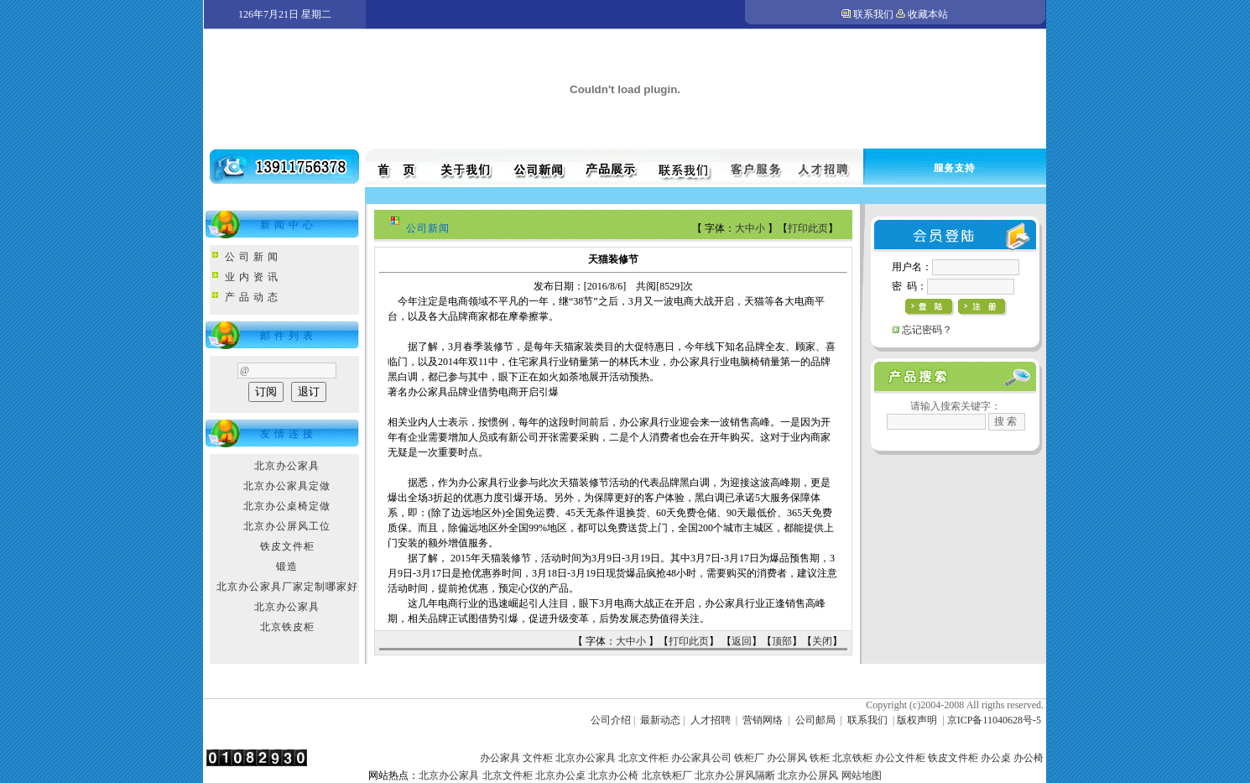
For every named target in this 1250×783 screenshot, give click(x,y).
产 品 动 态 (252, 297)
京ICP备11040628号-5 (994, 720)
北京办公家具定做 (287, 486)
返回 (742, 641)
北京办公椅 (613, 775)
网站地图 (861, 775)
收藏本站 (928, 14)
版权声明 (917, 720)
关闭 (822, 641)
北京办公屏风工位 (287, 526)
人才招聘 (710, 720)
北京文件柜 (643, 758)
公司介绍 (611, 720)
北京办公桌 (560, 775)
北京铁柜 (852, 758)
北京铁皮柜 (287, 627)
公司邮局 (815, 720)
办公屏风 (787, 758)
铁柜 (820, 758)
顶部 (782, 641)
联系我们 (873, 14)
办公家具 (500, 758)
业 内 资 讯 (252, 277)
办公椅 (1028, 758)
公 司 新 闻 (252, 257)
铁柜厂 (749, 758)
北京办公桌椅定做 (287, 506)
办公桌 (996, 758)
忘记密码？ (927, 330)
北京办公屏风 (808, 775)
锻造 (287, 566)
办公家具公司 (701, 758)
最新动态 (660, 720)
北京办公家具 (287, 466)
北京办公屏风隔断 (735, 775)
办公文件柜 (900, 758)
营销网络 (762, 720)
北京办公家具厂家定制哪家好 (287, 586)
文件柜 (538, 758)
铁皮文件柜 (287, 546)
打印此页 (808, 228)
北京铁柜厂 (667, 775)
